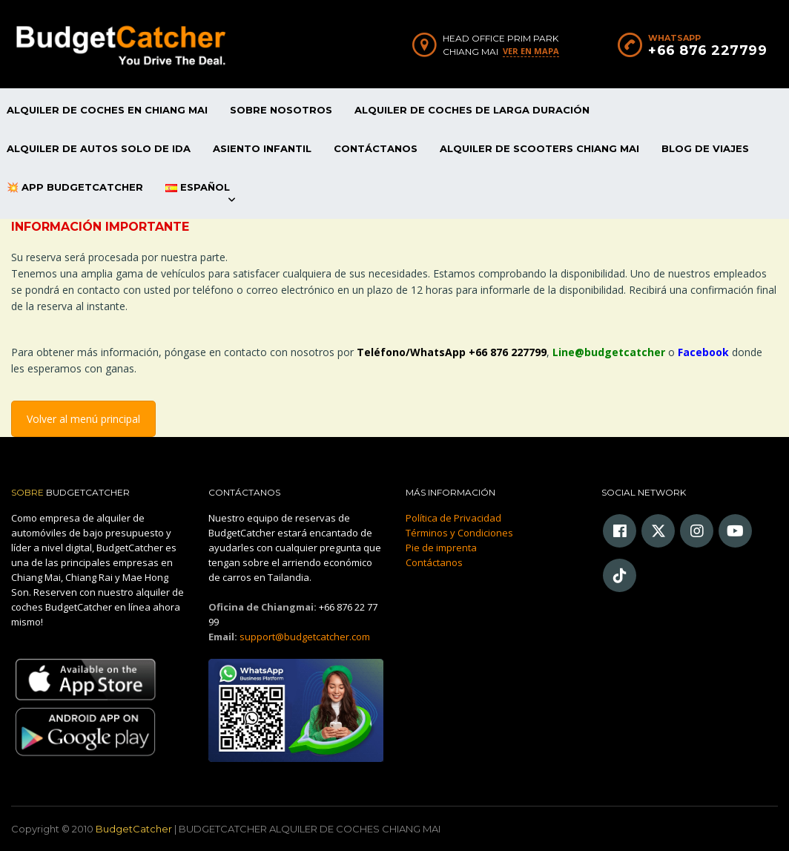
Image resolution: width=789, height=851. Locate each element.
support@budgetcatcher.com (305, 636)
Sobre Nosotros (281, 110)
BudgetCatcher (134, 829)
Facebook (703, 352)
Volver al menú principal (83, 419)
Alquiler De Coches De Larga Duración (472, 110)
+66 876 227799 (707, 50)
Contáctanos (375, 148)
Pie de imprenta (441, 547)
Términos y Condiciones (459, 532)
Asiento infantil (262, 148)
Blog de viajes (705, 148)
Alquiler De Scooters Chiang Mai (539, 148)
